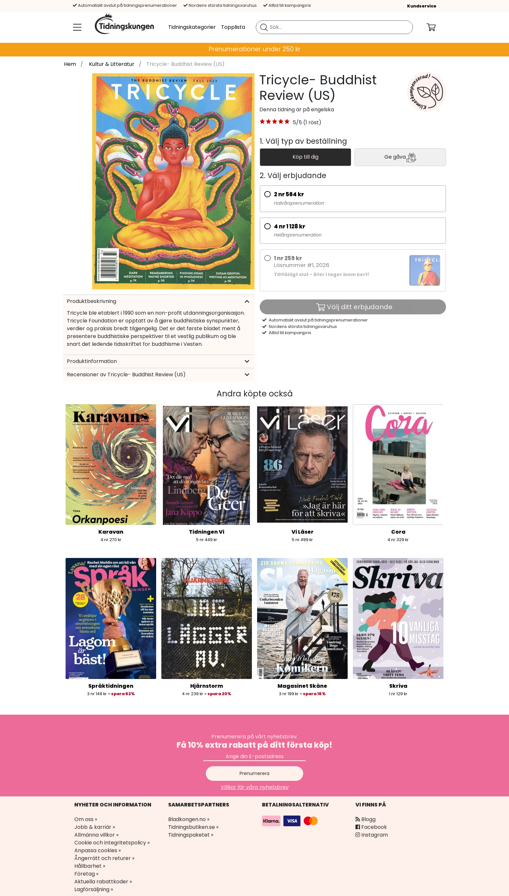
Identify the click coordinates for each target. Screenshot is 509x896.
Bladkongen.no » (188, 819)
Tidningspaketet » (190, 835)
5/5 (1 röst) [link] (307, 122)
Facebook (371, 827)
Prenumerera (254, 773)
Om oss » (85, 819)
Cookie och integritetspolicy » (112, 842)
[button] (274, 123)
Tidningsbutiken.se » (193, 827)
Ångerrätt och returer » (104, 858)
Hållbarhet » (89, 866)
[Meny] (76, 27)
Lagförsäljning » (93, 889)
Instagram (371, 835)
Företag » (86, 874)
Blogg (365, 819)
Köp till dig (305, 157)
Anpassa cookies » (97, 850)
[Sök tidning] (264, 27)
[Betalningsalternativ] (291, 820)
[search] (334, 27)
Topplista (233, 27)
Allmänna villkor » (96, 835)
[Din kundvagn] (436, 27)
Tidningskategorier (192, 27)
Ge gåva (400, 157)
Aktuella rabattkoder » (103, 881)
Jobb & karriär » (94, 827)
